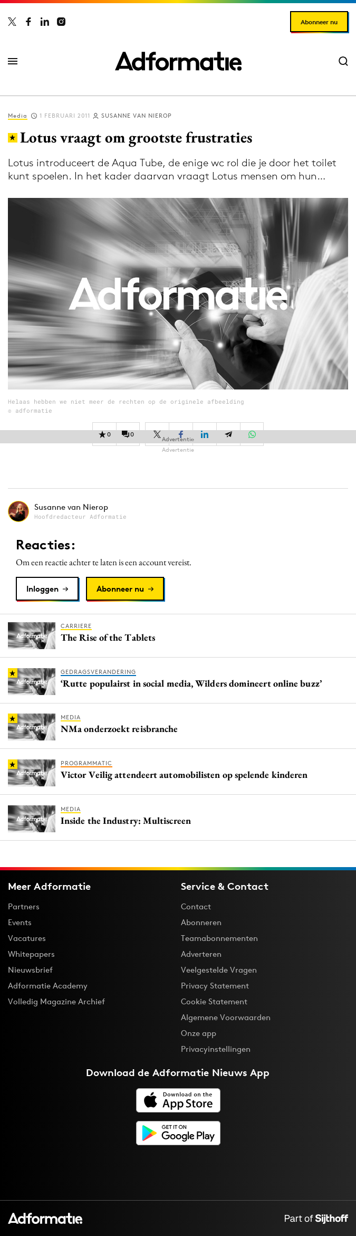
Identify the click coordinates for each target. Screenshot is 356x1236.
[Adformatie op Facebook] (28, 21)
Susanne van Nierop (136, 115)
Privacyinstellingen (216, 1049)
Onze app (198, 1033)
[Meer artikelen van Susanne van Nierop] (178, 511)
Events (20, 922)
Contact (196, 906)
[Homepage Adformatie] (178, 61)
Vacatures (27, 938)
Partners (24, 906)
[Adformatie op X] (12, 21)
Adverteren (201, 954)
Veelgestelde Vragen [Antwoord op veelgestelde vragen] (219, 970)
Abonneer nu (319, 22)
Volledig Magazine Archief (56, 1001)
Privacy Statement (215, 986)
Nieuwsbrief (30, 970)
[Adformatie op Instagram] (61, 21)
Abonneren (201, 922)
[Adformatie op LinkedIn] (45, 21)
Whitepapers (31, 954)
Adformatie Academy (48, 986)
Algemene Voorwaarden (226, 1017)
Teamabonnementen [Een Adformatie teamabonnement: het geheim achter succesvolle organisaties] (219, 938)
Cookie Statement (214, 1001)
